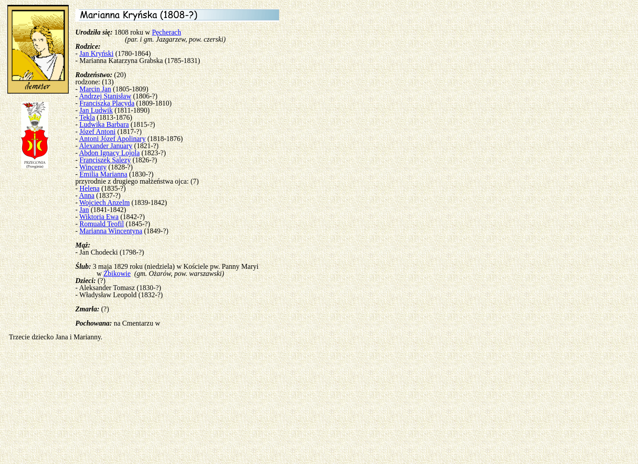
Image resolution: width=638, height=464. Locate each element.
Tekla (87, 117)
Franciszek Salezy (105, 160)
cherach (170, 32)
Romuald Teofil (101, 224)
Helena (89, 188)
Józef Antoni (97, 131)
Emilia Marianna (103, 174)
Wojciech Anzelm (104, 202)
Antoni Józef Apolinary (112, 138)
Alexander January (105, 145)
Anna (86, 195)
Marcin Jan (95, 89)
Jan (84, 209)
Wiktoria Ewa (99, 216)
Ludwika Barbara (104, 124)
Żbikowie (117, 273)
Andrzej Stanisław (105, 96)
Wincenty (93, 167)
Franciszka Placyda (106, 103)
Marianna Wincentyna (110, 231)
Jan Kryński (96, 53)
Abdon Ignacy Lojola (109, 153)
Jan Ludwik (96, 110)
